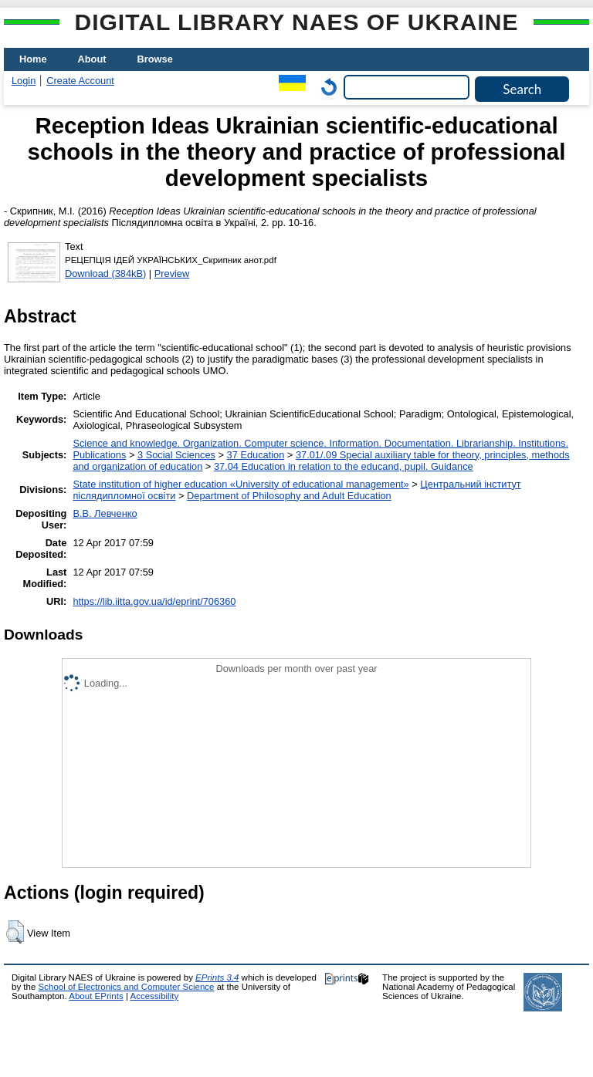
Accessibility (154, 996)
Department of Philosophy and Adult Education (289, 495)
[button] (15, 932)
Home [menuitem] (33, 59)
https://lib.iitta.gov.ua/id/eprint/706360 (154, 601)
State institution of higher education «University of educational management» (240, 484)
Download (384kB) (105, 273)
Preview (172, 273)
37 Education (256, 455)
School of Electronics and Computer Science (127, 986)
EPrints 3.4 (217, 977)
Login (24, 80)
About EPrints (96, 996)
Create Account (80, 80)
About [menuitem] (92, 59)
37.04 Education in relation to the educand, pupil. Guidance (343, 466)
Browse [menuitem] (155, 59)
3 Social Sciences (176, 455)
